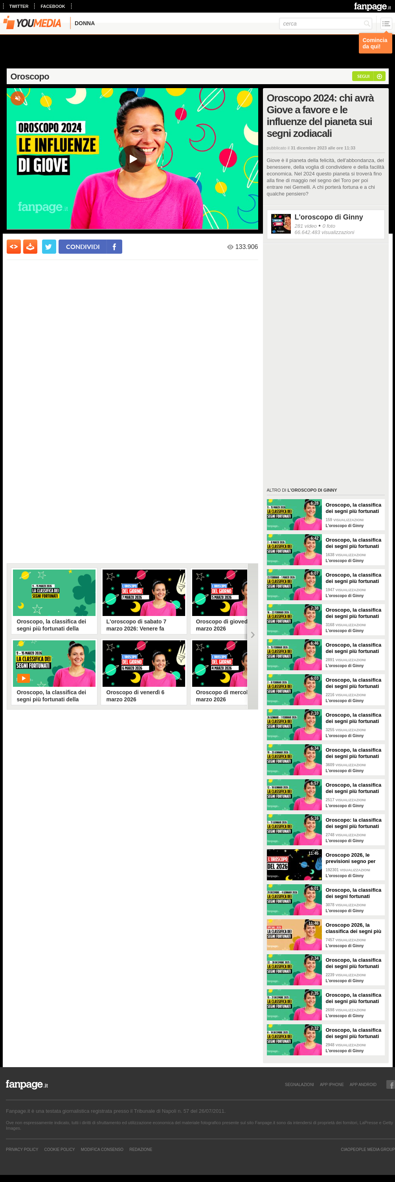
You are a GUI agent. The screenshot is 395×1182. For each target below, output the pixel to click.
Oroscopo (30, 76)
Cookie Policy (59, 1149)
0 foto (328, 226)
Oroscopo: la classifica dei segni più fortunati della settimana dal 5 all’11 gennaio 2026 (354, 823)
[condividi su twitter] (49, 247)
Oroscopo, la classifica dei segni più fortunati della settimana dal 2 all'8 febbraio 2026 (354, 683)
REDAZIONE (140, 1149)
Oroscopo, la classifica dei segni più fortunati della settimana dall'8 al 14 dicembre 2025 (354, 1033)
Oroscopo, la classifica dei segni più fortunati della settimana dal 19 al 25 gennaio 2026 (354, 753)
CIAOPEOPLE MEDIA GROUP (368, 1149)
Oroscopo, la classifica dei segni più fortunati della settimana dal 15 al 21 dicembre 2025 (354, 998)
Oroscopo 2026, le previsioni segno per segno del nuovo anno (353, 858)
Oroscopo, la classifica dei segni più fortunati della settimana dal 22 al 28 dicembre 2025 (354, 963)
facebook (52, 6)
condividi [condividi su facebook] (83, 246)
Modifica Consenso (102, 1149)
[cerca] (325, 24)
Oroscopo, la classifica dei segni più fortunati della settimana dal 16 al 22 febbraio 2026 (354, 613)
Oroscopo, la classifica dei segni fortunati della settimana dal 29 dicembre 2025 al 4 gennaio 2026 (354, 893)
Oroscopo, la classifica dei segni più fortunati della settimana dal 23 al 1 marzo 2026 (354, 578)
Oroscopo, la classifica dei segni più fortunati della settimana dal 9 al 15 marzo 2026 (354, 508)
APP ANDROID (363, 1084)
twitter (19, 6)
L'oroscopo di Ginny (329, 217)
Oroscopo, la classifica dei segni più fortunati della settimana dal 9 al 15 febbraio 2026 (354, 648)
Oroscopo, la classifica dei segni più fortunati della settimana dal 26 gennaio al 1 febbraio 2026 (354, 718)
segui (363, 76)
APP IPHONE (332, 1084)
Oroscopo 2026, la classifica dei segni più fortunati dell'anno (354, 928)
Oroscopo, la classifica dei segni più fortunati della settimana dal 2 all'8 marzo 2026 (354, 543)
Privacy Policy (22, 1149)
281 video (306, 226)
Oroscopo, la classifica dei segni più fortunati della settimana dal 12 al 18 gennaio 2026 (354, 788)
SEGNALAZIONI (299, 1084)
